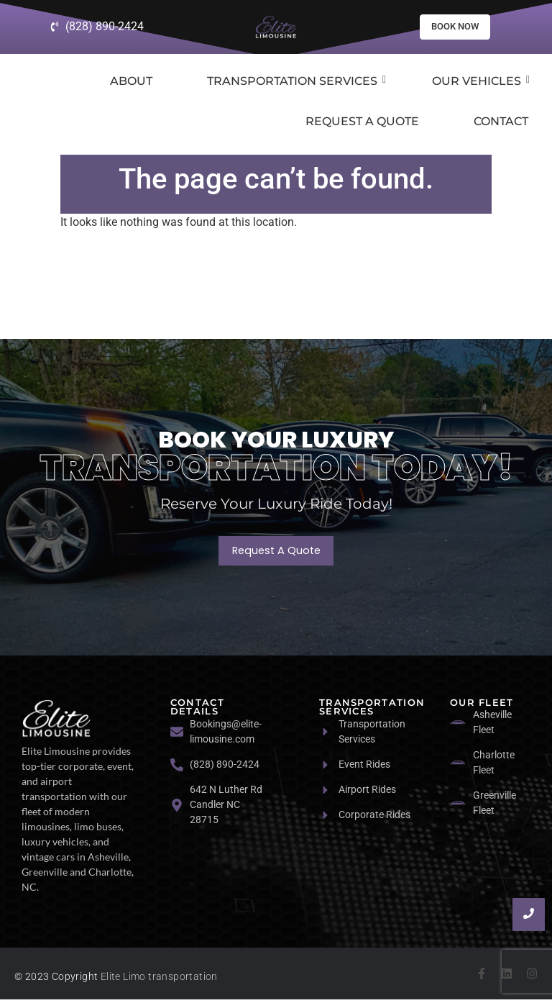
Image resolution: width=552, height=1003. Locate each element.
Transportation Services (296, 84)
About (131, 84)
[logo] (56, 721)
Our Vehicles (481, 84)
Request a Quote (362, 124)
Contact (501, 124)
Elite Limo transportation (159, 980)
